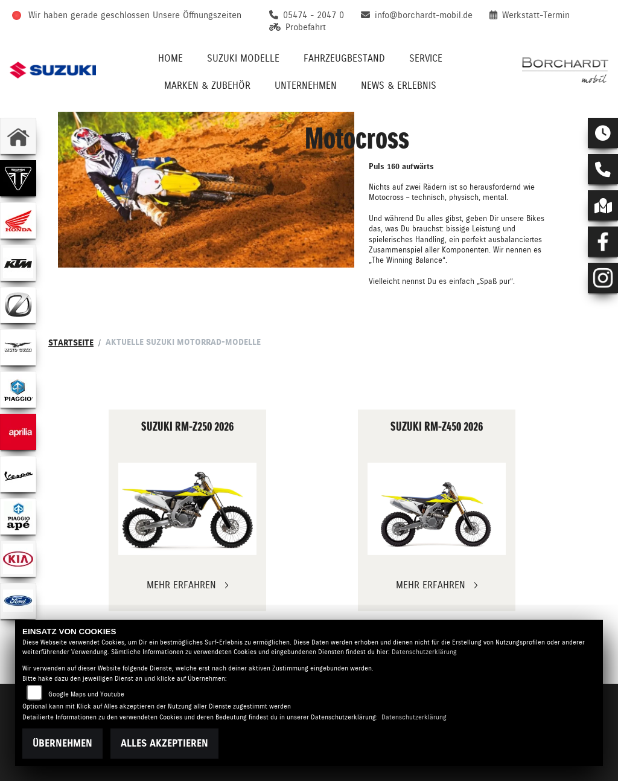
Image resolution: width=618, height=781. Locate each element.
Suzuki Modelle (243, 58)
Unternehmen (306, 85)
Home (170, 58)
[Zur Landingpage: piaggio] (18, 389)
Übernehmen (62, 743)
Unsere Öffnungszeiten (197, 15)
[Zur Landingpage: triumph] (18, 178)
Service (425, 58)
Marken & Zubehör (207, 85)
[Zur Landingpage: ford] (18, 601)
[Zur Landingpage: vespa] (18, 474)
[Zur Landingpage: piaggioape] (18, 516)
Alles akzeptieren (164, 743)
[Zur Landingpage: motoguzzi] (18, 347)
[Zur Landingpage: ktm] (18, 263)
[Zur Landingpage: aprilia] (18, 432)
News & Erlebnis (398, 85)
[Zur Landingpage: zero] (18, 305)
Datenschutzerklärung (424, 652)
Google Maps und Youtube (86, 694)
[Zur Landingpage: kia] (18, 559)
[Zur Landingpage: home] (18, 136)
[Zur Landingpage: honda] (18, 220)
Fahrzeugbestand (344, 58)
